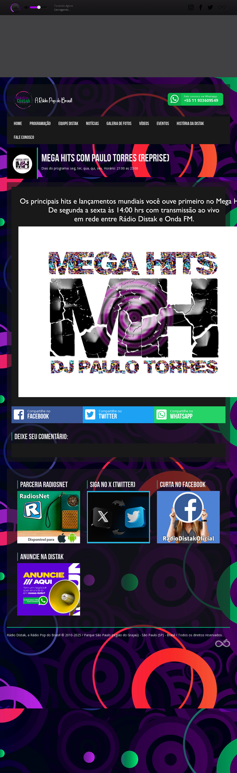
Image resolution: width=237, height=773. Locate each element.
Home (18, 123)
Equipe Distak (68, 123)
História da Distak (190, 123)
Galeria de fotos (119, 123)
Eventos (163, 123)
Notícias (92, 123)
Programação (40, 123)
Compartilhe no (47, 414)
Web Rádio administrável (222, 643)
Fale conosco (24, 137)
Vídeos (144, 123)
